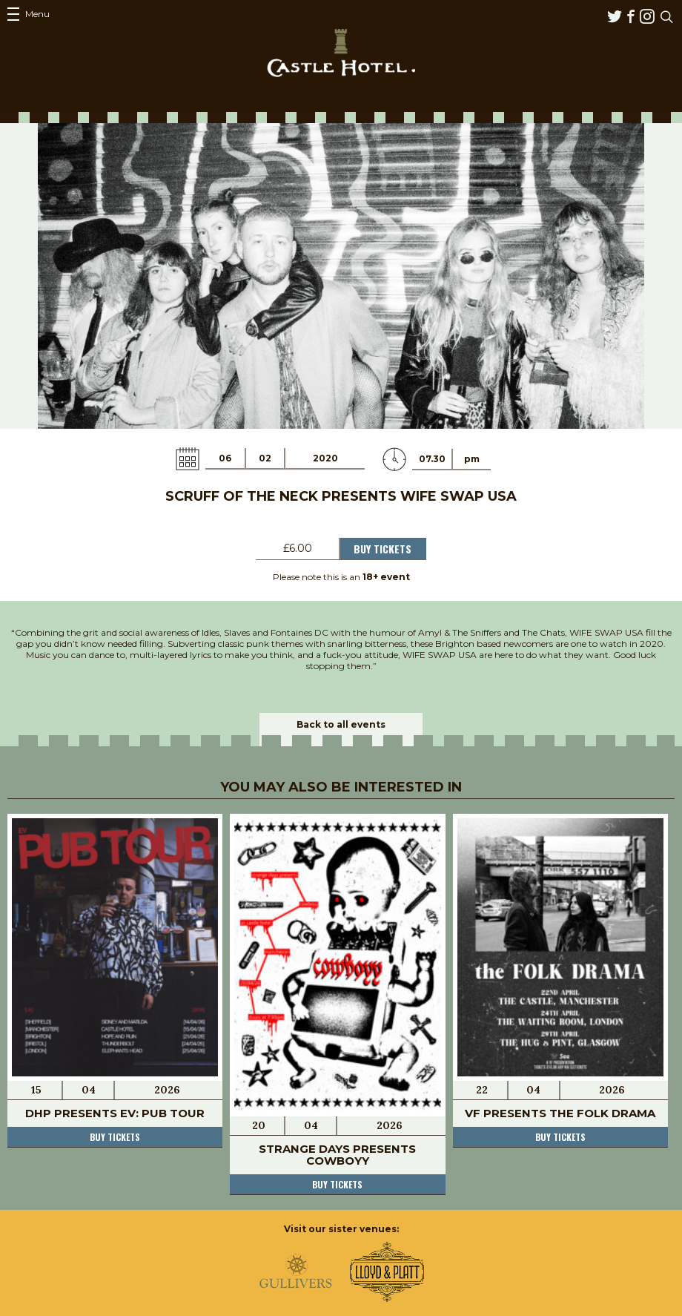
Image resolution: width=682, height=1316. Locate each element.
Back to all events (341, 724)
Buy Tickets (382, 548)
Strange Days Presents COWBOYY (337, 1155)
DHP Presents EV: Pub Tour (115, 1113)
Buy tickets (115, 1137)
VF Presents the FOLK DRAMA (560, 1113)
